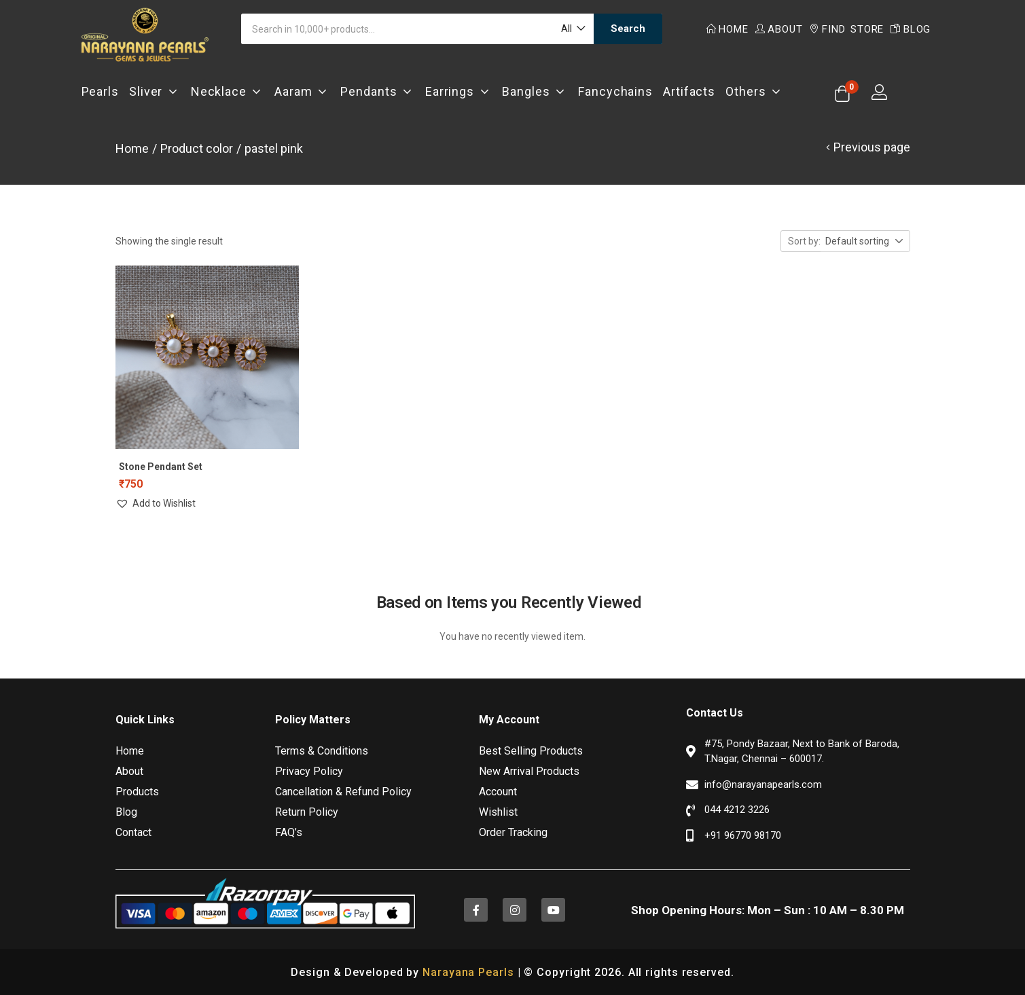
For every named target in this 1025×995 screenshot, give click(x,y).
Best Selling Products (531, 749)
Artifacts (689, 91)
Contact (133, 831)
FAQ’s (288, 831)
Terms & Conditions (321, 749)
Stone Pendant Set (160, 466)
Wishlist (498, 810)
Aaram (302, 91)
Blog (911, 29)
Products (137, 790)
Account (498, 790)
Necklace (228, 91)
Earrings (458, 91)
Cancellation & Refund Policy (343, 790)
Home (727, 29)
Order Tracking (513, 831)
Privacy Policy (309, 769)
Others (754, 91)
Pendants (377, 91)
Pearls (100, 91)
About (779, 29)
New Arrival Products (529, 769)
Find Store (846, 29)
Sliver (155, 91)
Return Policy (306, 810)
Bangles (535, 91)
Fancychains (615, 91)
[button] (572, 29)
